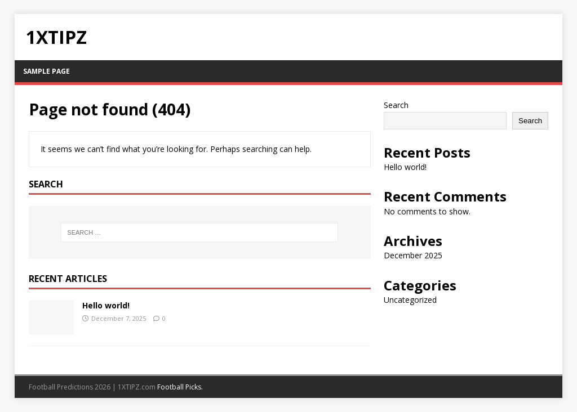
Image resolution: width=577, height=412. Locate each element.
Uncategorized (410, 299)
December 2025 (413, 255)
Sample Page (46, 71)
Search (396, 105)
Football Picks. (180, 387)
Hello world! (106, 305)
